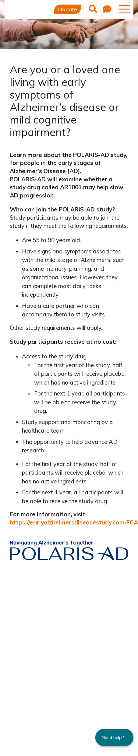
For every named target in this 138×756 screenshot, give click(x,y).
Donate (67, 9)
